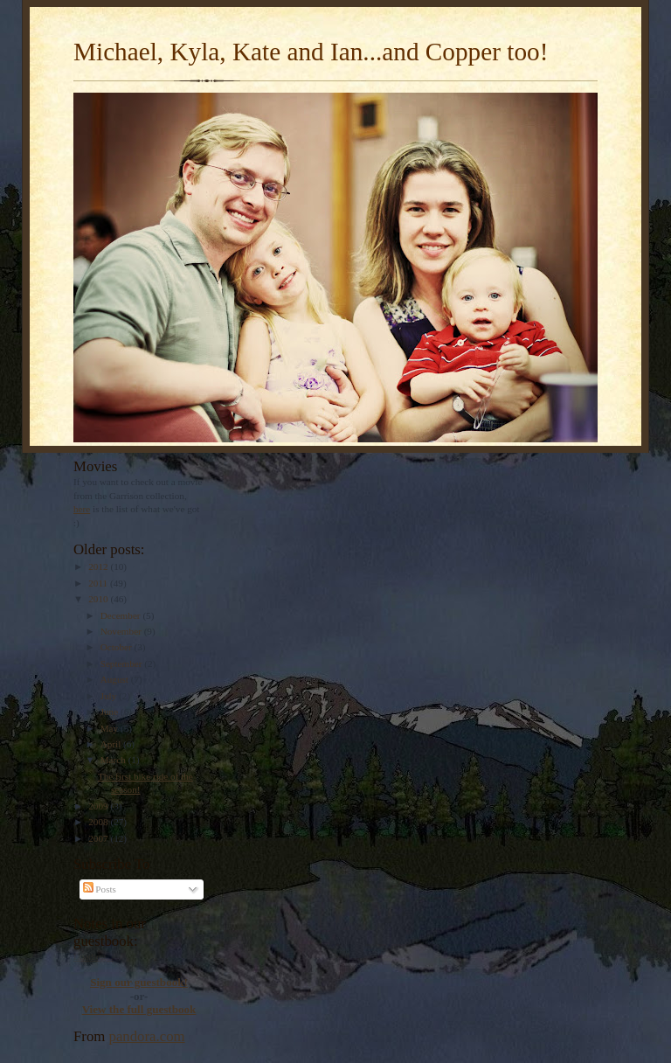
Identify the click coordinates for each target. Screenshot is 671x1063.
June (110, 711)
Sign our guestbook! (139, 982)
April (111, 744)
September (122, 663)
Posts (99, 889)
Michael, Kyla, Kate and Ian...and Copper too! (310, 52)
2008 (99, 821)
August (115, 679)
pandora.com (147, 1036)
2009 (99, 806)
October (117, 647)
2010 (99, 599)
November (122, 631)
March (114, 759)
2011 (99, 583)
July (109, 696)
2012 (99, 566)
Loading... (93, 956)
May (110, 728)
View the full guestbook (139, 1009)
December (121, 615)
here (81, 509)
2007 (99, 838)
